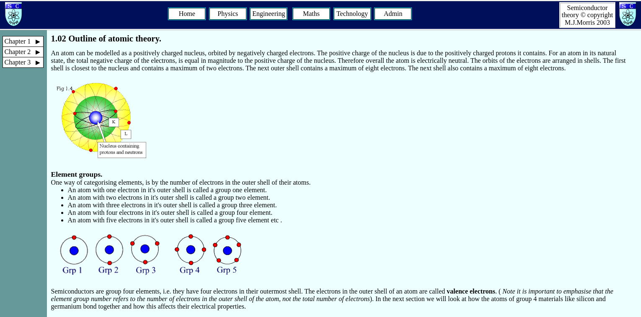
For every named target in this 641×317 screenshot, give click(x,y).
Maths (311, 13)
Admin (393, 13)
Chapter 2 (24, 51)
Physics (227, 13)
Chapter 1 (24, 41)
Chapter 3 (24, 62)
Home (187, 13)
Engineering (268, 13)
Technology (352, 13)
